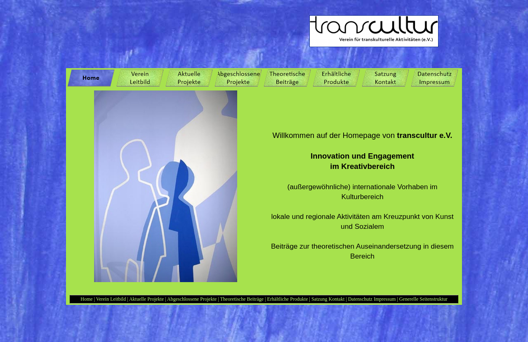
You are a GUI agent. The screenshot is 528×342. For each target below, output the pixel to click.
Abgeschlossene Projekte (192, 299)
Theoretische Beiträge (242, 299)
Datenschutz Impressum (372, 299)
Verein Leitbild (111, 299)
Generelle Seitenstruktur (423, 299)
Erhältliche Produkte (288, 299)
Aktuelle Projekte (146, 299)
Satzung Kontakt (328, 299)
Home (86, 299)
